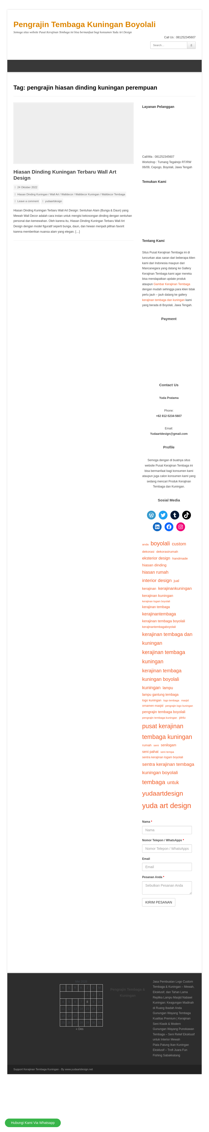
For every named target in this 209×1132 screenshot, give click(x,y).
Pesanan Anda (153, 877)
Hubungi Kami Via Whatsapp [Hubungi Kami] (33, 1123)
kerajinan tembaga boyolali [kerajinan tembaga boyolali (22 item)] (163, 621)
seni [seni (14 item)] (156, 745)
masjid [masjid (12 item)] (185, 700)
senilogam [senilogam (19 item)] (168, 745)
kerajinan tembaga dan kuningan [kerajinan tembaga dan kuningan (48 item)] (167, 639)
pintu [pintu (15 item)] (182, 717)
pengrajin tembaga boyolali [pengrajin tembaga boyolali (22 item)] (163, 712)
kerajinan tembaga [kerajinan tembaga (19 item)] (156, 607)
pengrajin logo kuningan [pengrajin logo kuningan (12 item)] (179, 705)
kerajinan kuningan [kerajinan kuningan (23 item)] (157, 595)
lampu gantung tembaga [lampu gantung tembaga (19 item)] (160, 694)
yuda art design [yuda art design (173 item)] (166, 805)
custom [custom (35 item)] (179, 543)
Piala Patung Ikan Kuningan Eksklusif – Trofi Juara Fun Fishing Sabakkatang (171, 1050)
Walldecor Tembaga (113, 194)
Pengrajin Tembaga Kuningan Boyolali (84, 24)
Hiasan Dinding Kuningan (32, 194)
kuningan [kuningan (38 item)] (151, 687)
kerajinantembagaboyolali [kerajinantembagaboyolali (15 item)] (159, 627)
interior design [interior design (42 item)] (157, 580)
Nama (147, 821)
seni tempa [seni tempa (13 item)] (167, 751)
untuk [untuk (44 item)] (173, 782)
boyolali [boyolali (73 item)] (160, 543)
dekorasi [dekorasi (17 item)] (148, 551)
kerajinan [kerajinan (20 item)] (149, 589)
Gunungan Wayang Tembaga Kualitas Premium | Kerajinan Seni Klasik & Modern (172, 1018)
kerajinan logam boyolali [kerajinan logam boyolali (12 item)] (156, 601)
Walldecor (67, 194)
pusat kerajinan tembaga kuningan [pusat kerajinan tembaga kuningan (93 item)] (167, 731)
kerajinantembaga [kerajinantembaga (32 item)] (159, 614)
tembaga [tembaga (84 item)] (153, 782)
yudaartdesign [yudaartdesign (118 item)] (162, 793)
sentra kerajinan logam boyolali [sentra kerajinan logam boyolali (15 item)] (162, 757)
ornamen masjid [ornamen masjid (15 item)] (152, 705)
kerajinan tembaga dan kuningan (163, 300)
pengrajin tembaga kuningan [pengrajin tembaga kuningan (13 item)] (159, 717)
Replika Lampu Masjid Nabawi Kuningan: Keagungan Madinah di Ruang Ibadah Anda (173, 1003)
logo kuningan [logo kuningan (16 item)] (151, 700)
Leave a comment (28, 201)
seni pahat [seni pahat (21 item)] (150, 752)
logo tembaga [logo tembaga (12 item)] (171, 700)
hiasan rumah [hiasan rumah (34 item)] (155, 572)
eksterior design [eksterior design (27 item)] (156, 558)
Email (146, 859)
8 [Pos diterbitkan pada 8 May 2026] (87, 1002)
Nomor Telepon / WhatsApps (163, 840)
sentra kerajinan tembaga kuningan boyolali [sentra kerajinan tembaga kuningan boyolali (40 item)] (168, 768)
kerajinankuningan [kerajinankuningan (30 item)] (175, 588)
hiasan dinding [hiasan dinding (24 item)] (154, 565)
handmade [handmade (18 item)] (180, 558)
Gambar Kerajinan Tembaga (172, 284)
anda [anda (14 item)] (145, 544)
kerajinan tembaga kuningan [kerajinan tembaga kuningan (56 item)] (163, 657)
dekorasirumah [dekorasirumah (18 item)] (167, 551)
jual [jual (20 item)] (176, 581)
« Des (79, 1029)
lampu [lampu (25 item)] (168, 688)
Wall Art (54, 194)
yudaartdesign (53, 201)
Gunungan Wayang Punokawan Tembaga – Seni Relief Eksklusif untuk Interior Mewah (174, 1034)
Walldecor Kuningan (87, 194)
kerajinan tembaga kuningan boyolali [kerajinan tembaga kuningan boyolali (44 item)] (161, 675)
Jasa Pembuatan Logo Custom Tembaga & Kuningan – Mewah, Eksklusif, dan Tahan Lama (173, 987)
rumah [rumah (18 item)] (146, 745)
